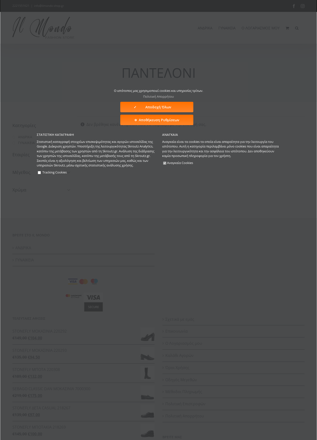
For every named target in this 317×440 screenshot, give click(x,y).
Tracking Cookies (52, 172)
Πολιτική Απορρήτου (158, 96)
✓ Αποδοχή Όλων (157, 107)
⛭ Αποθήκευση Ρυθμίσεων (156, 120)
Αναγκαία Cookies (178, 163)
